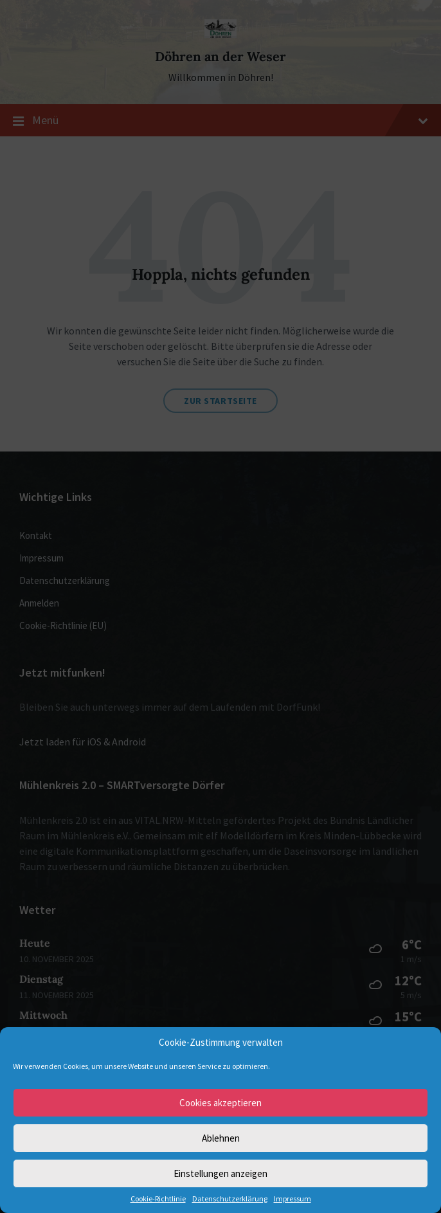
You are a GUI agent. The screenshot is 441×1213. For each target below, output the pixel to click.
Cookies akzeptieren (220, 1103)
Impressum (292, 1198)
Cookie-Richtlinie (158, 1198)
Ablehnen (221, 1138)
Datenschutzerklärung (229, 1198)
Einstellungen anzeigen (220, 1173)
